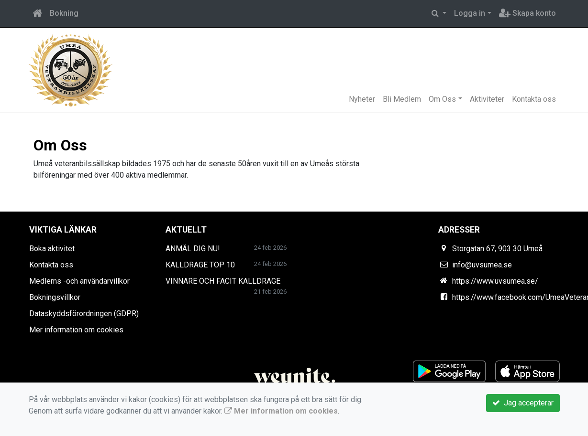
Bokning (64, 13)
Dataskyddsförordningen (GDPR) (84, 313)
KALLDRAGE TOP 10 (200, 264)
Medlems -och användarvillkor (79, 281)
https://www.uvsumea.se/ (495, 281)
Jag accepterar (523, 402)
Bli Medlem (402, 99)
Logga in (469, 13)
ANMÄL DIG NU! (193, 248)
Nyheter (362, 99)
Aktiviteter (487, 99)
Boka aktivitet (52, 248)
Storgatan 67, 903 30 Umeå (497, 248)
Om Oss (442, 99)
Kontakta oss (534, 99)
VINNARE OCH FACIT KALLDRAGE (223, 281)
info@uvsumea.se (482, 264)
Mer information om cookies (76, 329)
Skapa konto (527, 13)
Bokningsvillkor (54, 297)
